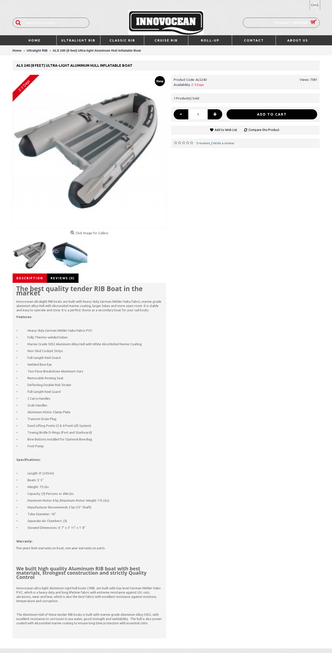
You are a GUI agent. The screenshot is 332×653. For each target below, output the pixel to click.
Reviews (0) (63, 278)
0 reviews (203, 143)
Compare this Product (263, 129)
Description (29, 278)
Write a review (223, 143)
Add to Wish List (226, 129)
